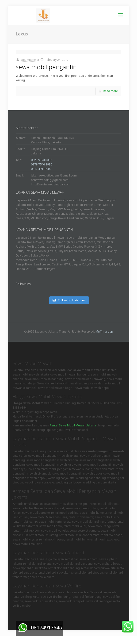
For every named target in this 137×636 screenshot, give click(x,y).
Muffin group (104, 331)
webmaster (28, 59)
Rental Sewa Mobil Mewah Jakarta (73, 425)
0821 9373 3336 (41, 160)
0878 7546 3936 (41, 164)
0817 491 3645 (40, 169)
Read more (110, 91)
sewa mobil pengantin (46, 67)
